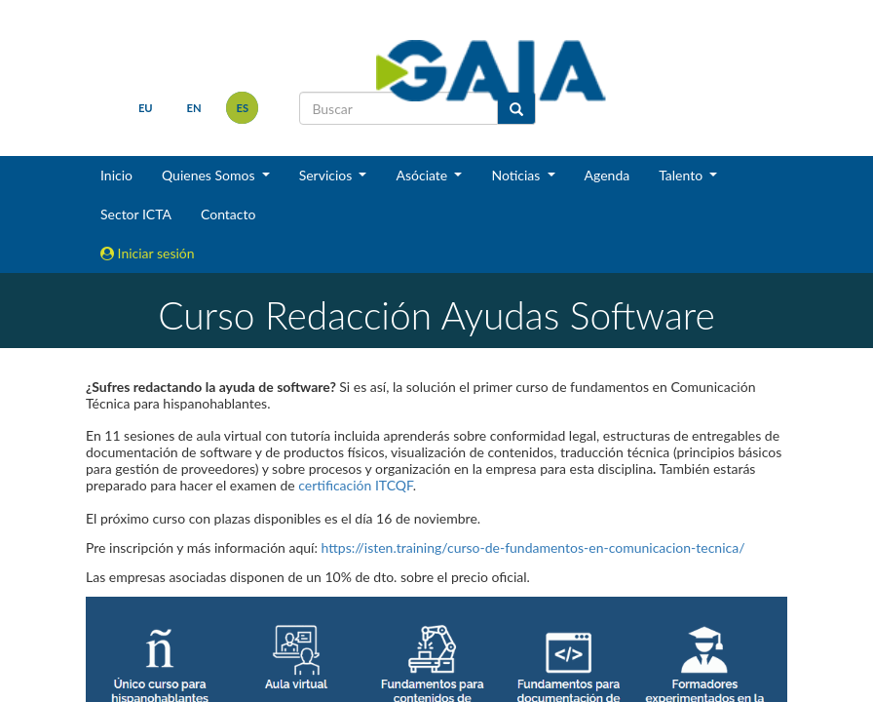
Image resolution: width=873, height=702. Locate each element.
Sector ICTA (135, 214)
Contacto (228, 214)
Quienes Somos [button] (210, 175)
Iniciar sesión (147, 253)
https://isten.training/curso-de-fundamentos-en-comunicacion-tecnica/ (533, 547)
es (243, 107)
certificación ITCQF (355, 485)
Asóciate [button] (423, 175)
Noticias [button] (517, 175)
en (194, 107)
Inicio (116, 175)
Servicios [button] (327, 175)
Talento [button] (682, 175)
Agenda (607, 175)
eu (145, 107)
